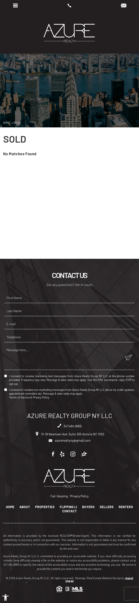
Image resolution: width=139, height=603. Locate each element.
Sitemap (80, 578)
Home (10, 507)
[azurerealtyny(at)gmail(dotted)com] (123, 5)
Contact (69, 511)
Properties (45, 507)
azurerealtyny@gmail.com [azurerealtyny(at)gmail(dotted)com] (70, 440)
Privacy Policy (41, 397)
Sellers (107, 507)
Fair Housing (59, 496)
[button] (5, 597)
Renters (126, 507)
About (24, 507)
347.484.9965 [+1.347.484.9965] (69, 426)
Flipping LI (68, 507)
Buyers (88, 507)
